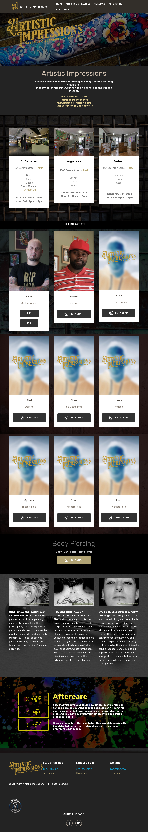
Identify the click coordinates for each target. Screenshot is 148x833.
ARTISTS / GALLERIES (78, 3)
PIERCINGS (99, 3)
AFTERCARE (115, 3)
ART (29, 313)
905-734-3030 (118, 771)
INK (29, 323)
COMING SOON (119, 518)
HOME (59, 3)
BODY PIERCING (33, 712)
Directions (48, 774)
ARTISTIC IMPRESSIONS (34, 6)
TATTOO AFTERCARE (33, 699)
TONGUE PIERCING (33, 726)
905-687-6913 (50, 771)
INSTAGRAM (29, 190)
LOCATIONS (63, 9)
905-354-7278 (84, 771)
